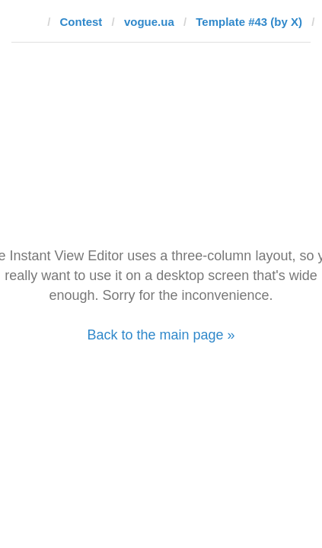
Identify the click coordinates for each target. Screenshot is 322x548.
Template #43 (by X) (249, 21)
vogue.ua (149, 21)
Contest (81, 21)
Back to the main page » (160, 334)
